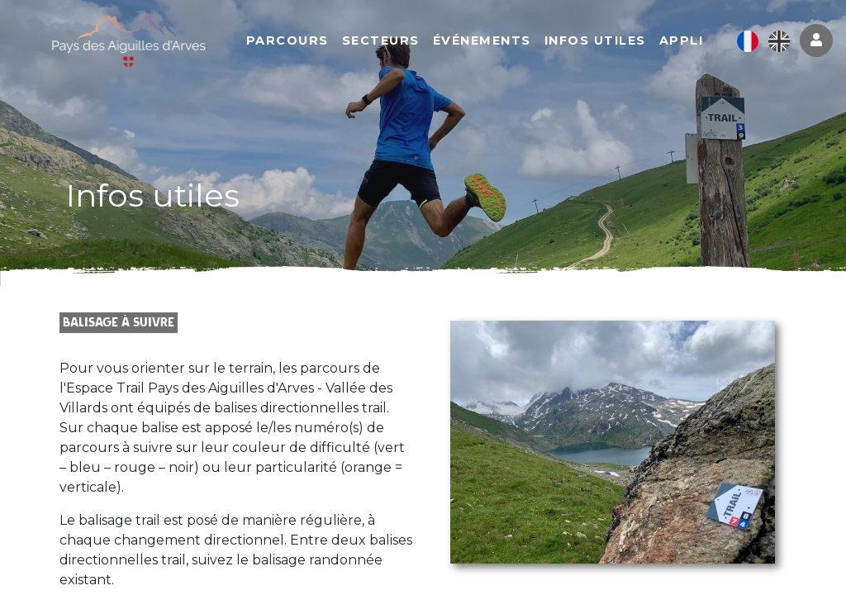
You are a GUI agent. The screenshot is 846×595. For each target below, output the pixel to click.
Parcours (296, 41)
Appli (690, 41)
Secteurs (390, 41)
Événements (491, 41)
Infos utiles (604, 41)
